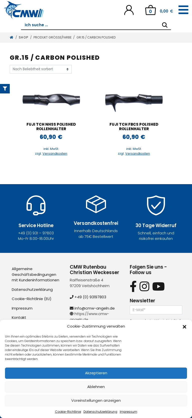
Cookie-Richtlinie (68, 412)
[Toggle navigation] (183, 10)
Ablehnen (96, 386)
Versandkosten (54, 153)
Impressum (128, 412)
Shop (23, 37)
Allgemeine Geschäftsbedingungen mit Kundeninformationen (36, 274)
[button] (184, 326)
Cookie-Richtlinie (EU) (32, 298)
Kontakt (19, 317)
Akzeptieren (96, 373)
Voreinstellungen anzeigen (96, 400)
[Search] (164, 25)
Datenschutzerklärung (100, 412)
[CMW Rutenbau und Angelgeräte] (24, 10)
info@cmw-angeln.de (92, 308)
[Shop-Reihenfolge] (41, 69)
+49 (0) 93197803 (88, 297)
